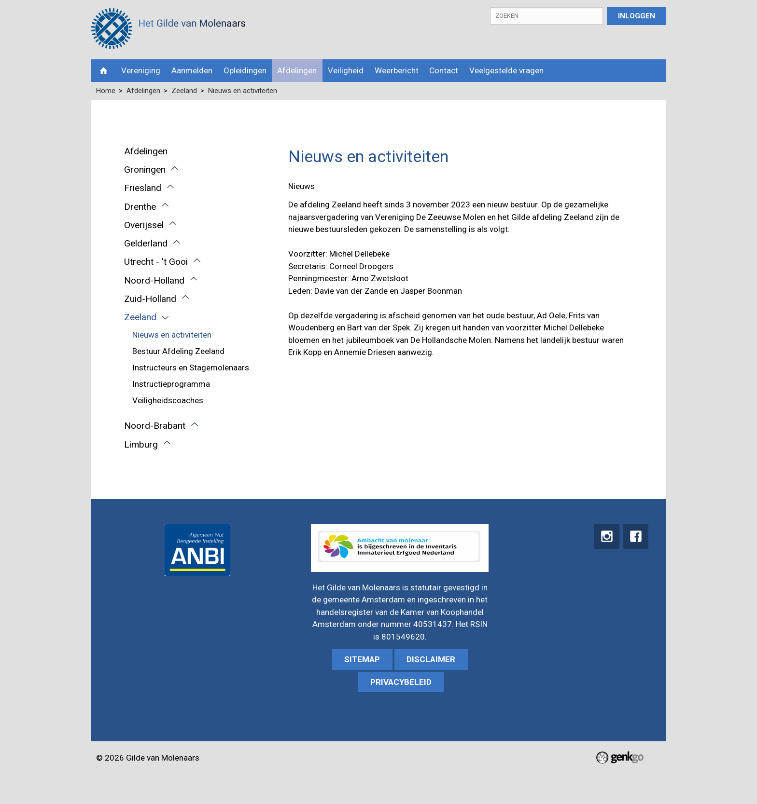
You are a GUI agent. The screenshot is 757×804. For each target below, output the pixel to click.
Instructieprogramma (171, 384)
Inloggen (636, 16)
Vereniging (140, 70)
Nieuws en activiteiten (242, 90)
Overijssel (144, 225)
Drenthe (140, 206)
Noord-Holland (154, 280)
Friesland (142, 187)
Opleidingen (245, 70)
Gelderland (146, 243)
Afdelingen (297, 70)
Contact (443, 70)
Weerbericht (397, 70)
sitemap (362, 659)
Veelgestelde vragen (506, 70)
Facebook (635, 536)
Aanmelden (191, 70)
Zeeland (184, 90)
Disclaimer (431, 659)
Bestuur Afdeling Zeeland (178, 351)
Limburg (141, 444)
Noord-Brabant (154, 425)
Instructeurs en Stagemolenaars (190, 367)
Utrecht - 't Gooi (156, 261)
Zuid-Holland (150, 298)
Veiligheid (346, 70)
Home (103, 70)
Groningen (145, 169)
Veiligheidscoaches (167, 400)
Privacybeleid (401, 682)
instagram (605, 536)
